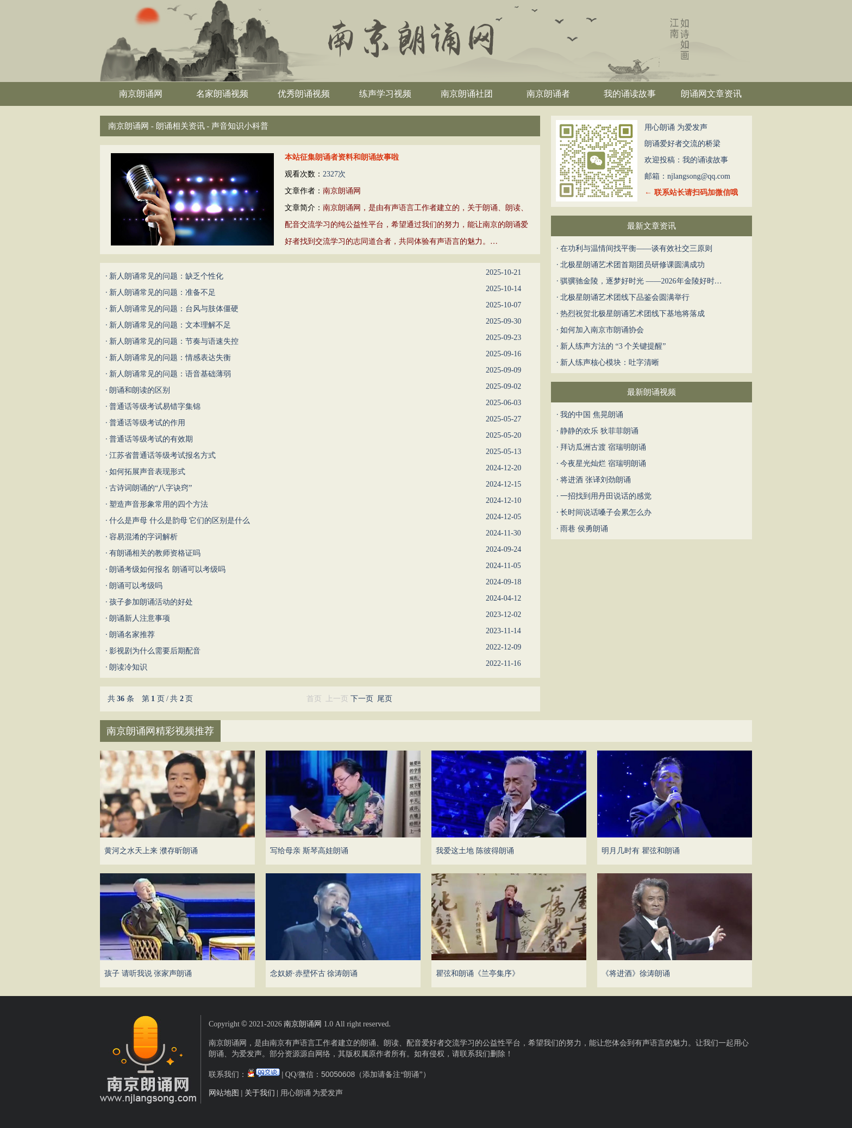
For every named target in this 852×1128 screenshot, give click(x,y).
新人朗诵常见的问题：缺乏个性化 (166, 276)
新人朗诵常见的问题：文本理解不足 (170, 325)
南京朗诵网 (140, 93)
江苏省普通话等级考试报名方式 (162, 455)
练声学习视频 (385, 93)
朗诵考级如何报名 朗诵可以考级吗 (167, 569)
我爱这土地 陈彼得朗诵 (475, 851)
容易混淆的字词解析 (143, 537)
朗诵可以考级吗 (135, 586)
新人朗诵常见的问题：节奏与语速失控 (174, 341)
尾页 (384, 699)
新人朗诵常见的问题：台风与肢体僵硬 (174, 309)
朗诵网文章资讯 (711, 93)
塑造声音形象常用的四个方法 (158, 504)
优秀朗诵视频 (304, 93)
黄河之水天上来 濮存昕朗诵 (151, 851)
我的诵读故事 (630, 93)
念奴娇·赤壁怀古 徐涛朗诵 (314, 973)
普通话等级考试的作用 (147, 423)
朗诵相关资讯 (180, 126)
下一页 (361, 699)
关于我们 (260, 1093)
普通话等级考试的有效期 (151, 439)
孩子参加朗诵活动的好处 (151, 602)
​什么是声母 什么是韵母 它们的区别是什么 (179, 520)
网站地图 (224, 1093)
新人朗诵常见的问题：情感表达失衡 (170, 358)
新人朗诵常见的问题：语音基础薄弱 (170, 374)
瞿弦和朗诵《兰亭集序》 (477, 973)
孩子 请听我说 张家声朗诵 (148, 973)
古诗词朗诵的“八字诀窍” (150, 488)
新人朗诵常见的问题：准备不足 (162, 292)
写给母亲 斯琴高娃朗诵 (309, 851)
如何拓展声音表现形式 (147, 472)
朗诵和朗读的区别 (139, 390)
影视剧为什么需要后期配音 (155, 651)
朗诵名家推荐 (132, 635)
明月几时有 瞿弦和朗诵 (641, 851)
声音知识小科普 (239, 126)
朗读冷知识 (128, 667)
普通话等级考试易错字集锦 (155, 406)
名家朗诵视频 (222, 93)
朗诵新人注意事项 (139, 618)
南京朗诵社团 (467, 93)
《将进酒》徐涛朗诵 (636, 973)
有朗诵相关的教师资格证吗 (155, 553)
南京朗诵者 (548, 93)
